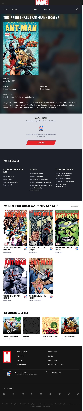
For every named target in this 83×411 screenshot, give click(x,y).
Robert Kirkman (9, 89)
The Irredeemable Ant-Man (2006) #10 (63, 249)
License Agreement (74, 404)
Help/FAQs (20, 356)
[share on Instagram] (23, 394)
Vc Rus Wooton (47, 185)
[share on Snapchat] (50, 394)
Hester (9, 252)
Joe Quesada (37, 188)
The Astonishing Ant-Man (50, 337)
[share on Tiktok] (78, 394)
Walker (35, 300)
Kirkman (5, 252)
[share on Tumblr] (32, 394)
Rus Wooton (38, 185)
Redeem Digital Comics (56, 364)
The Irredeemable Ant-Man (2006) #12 (12, 249)
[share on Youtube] (41, 394)
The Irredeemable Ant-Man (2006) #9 (12, 297)
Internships (21, 364)
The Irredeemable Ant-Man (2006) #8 (38, 297)
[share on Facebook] (4, 394)
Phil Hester (19, 97)
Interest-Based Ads (36, 406)
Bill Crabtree (8, 97)
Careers (20, 360)
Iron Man (26, 337)
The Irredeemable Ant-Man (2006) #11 (38, 249)
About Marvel (22, 352)
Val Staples (47, 182)
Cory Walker (45, 89)
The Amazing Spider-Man (11, 337)
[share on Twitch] (69, 394)
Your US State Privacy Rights (28, 404)
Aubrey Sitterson (34, 190)
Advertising (52, 352)
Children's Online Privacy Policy (59, 404)
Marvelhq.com (53, 360)
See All (75, 206)
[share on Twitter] (13, 394)
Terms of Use (5, 404)
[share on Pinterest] (60, 394)
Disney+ (51, 356)
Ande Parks (29, 97)
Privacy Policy (14, 404)
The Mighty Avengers (68, 337)
